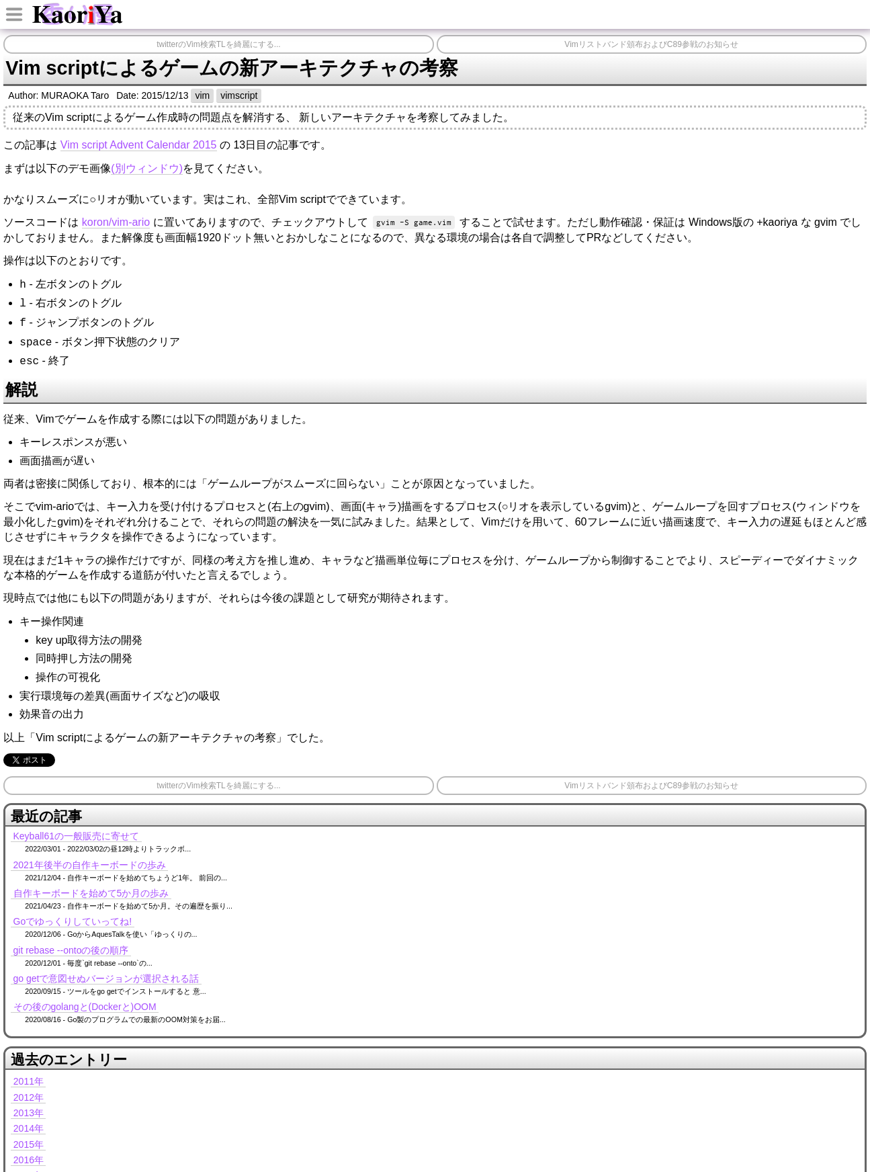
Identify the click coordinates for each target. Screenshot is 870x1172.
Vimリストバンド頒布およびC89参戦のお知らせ (651, 44)
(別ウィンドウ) (147, 168)
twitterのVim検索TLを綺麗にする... (218, 44)
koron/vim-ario (116, 222)
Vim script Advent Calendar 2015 (138, 145)
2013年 (28, 1112)
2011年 (28, 1081)
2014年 (28, 1128)
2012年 (28, 1097)
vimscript (238, 95)
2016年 (28, 1160)
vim (202, 95)
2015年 (28, 1144)
